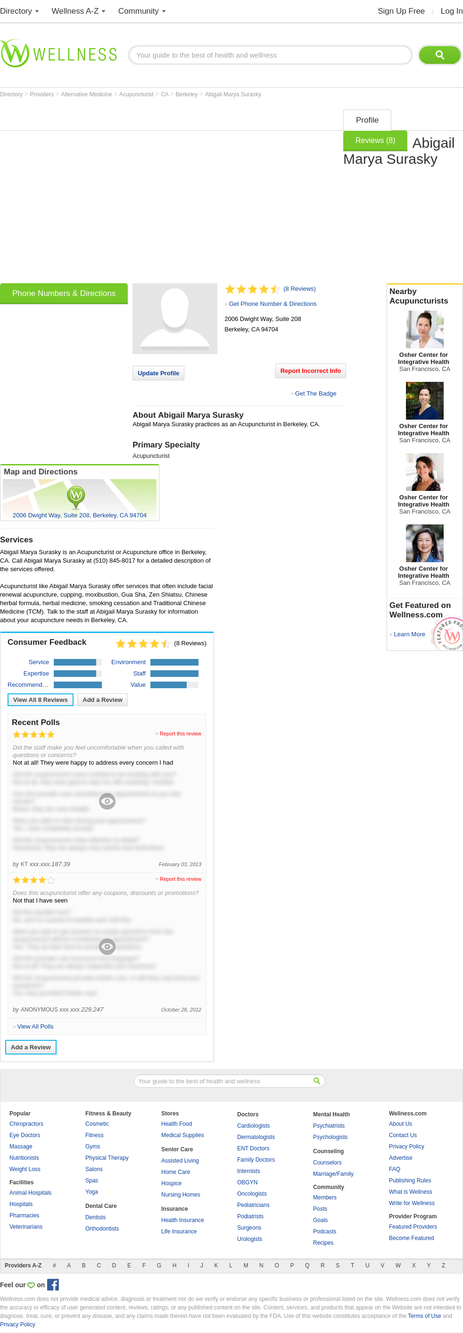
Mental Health (331, 1114)
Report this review (180, 733)
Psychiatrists (329, 1125)
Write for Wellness (412, 1203)
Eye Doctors (24, 1135)
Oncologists (252, 1193)
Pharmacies (24, 1215)
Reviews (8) (375, 140)
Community (138, 11)
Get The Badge (316, 393)
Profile (367, 120)
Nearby (424, 296)
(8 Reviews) (299, 288)
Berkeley (187, 94)
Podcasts (324, 1231)
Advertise (401, 1158)
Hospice (171, 1183)
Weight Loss (25, 1169)
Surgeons (249, 1227)
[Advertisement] (88, 193)
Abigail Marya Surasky (233, 94)
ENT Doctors (253, 1148)
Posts (320, 1209)
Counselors (327, 1162)
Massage (21, 1146)
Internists (248, 1171)
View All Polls (35, 1026)
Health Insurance (182, 1220)
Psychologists (330, 1137)
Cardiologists (253, 1125)
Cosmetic (97, 1124)
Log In (452, 11)
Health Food (176, 1124)
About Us (400, 1124)
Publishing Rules (410, 1180)
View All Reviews (40, 699)
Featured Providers (413, 1226)
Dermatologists (256, 1137)
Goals (320, 1220)
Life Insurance (179, 1231)
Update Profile (158, 373)
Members (325, 1197)
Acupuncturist (137, 94)
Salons (94, 1169)
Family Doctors (256, 1159)
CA (165, 94)
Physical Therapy (107, 1158)
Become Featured (411, 1238)
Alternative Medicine (87, 94)
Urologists (249, 1239)
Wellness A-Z (75, 11)
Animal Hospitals (30, 1193)
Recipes (323, 1243)
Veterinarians (25, 1226)
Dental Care (101, 1206)
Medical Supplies (182, 1135)
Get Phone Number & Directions (273, 303)
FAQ (394, 1169)
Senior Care (177, 1149)
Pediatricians (253, 1205)
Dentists (95, 1217)
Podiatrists (250, 1216)
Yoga (91, 1192)
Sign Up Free (401, 11)
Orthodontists (102, 1228)
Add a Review (103, 699)
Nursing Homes (180, 1194)
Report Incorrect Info (311, 370)
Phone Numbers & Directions (64, 293)
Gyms (92, 1146)
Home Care (175, 1172)
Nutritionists (24, 1158)
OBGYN (247, 1182)
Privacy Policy (406, 1146)
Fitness (94, 1135)
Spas (91, 1180)
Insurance (174, 1209)
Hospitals (21, 1204)
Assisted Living (180, 1160)
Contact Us (403, 1135)
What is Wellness (410, 1192)
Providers (42, 94)
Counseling (328, 1151)
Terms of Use (424, 1316)
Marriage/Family (333, 1174)
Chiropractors (26, 1124)
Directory (16, 11)
